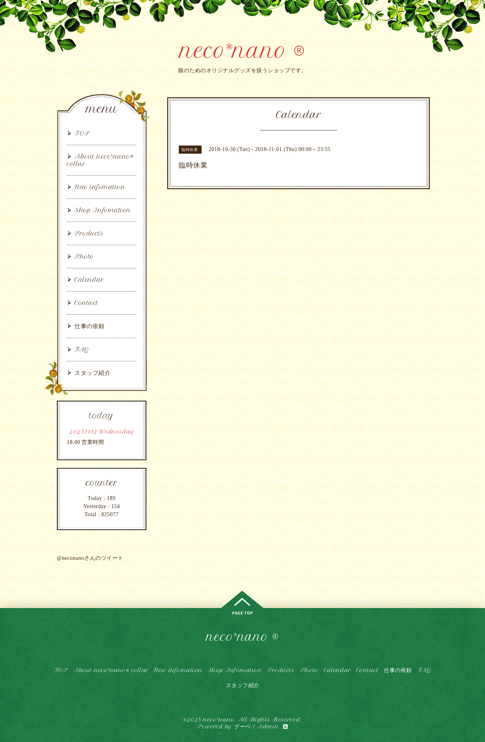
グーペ (242, 726)
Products (89, 233)
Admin (268, 726)
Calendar (89, 279)
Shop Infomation (103, 210)
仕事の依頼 (90, 326)
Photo (84, 256)
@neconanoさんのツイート (90, 558)
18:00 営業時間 (85, 442)
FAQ (82, 349)
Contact (86, 303)
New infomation (100, 187)
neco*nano (218, 719)
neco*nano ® (242, 51)
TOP (82, 133)
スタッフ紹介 (92, 372)
